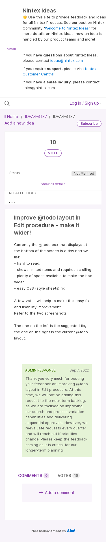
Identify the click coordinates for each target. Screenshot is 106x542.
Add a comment (57, 492)
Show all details (53, 184)
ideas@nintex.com (66, 60)
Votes (69, 475)
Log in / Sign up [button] (85, 103)
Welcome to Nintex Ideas (67, 28)
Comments (33, 475)
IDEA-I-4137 (36, 116)
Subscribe (89, 123)
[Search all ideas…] (34, 103)
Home (12, 116)
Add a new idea (19, 123)
